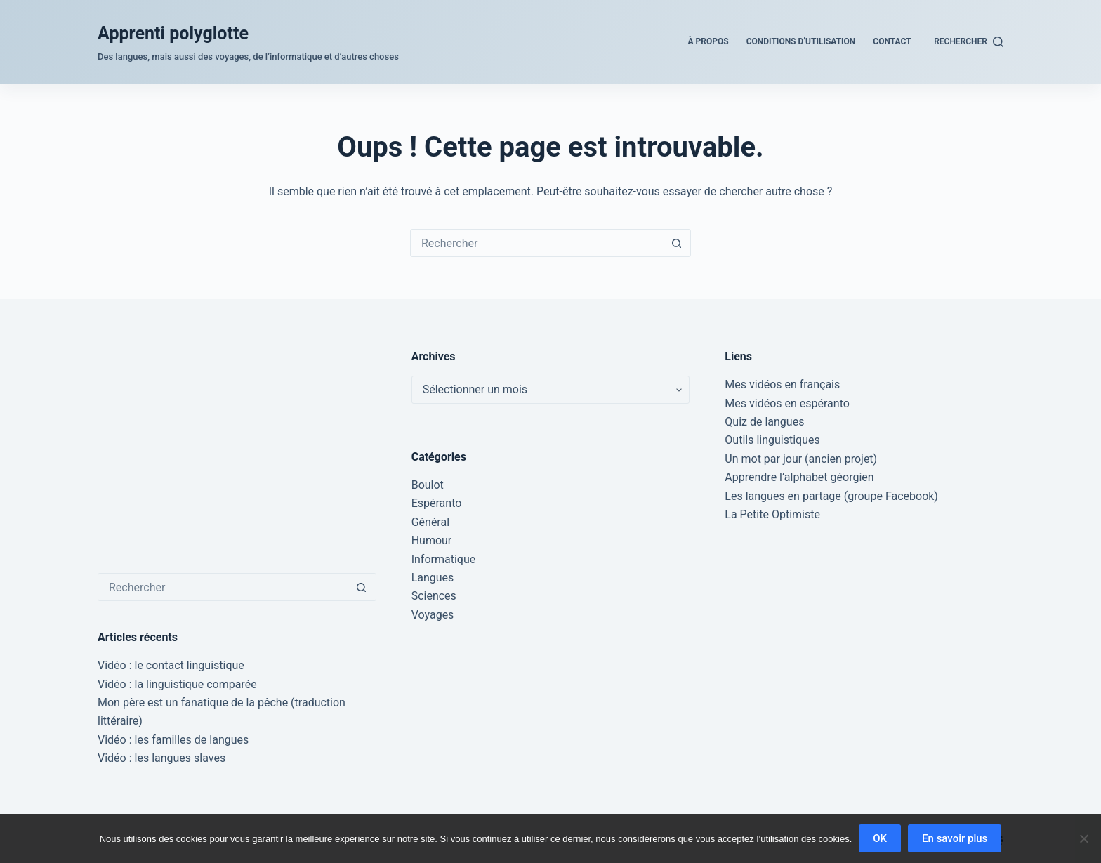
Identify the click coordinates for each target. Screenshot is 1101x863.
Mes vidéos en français (782, 384)
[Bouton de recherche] (676, 243)
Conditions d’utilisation (801, 41)
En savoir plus (954, 838)
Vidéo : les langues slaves (161, 758)
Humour (431, 540)
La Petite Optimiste (772, 514)
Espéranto (436, 503)
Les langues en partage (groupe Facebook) (831, 496)
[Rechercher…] (536, 243)
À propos (708, 41)
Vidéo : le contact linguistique (171, 665)
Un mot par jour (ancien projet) (801, 459)
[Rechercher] (968, 42)
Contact (892, 41)
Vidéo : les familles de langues (173, 739)
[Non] (1083, 838)
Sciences (433, 595)
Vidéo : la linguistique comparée (177, 684)
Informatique (443, 559)
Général (430, 522)
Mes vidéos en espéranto (787, 403)
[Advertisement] (237, 446)
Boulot (427, 485)
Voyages (432, 614)
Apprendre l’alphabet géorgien (799, 477)
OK (880, 838)
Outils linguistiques (772, 440)
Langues (432, 577)
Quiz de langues (764, 421)
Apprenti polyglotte (173, 33)
